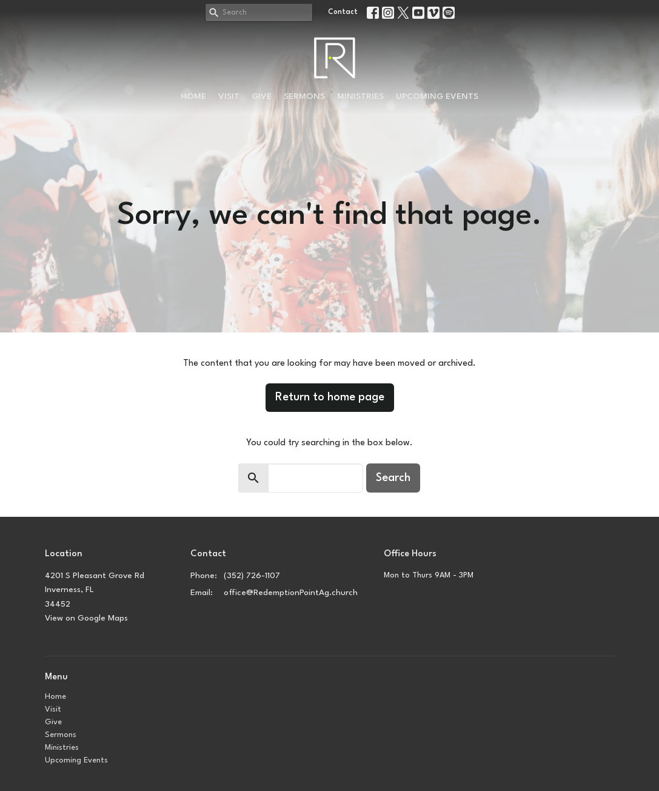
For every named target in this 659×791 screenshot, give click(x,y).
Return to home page (329, 397)
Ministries (360, 96)
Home (193, 96)
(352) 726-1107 (252, 575)
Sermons (304, 96)
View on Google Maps (86, 618)
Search (393, 478)
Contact (343, 12)
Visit (228, 96)
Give (262, 96)
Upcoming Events (437, 96)
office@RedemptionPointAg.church (291, 592)
